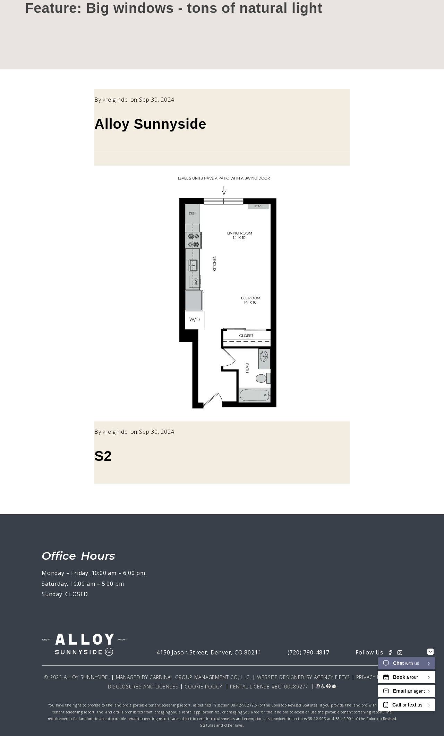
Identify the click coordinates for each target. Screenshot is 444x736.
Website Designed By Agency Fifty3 (303, 677)
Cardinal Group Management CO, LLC (199, 677)
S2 (103, 456)
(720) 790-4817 (309, 652)
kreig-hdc (115, 99)
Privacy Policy (375, 677)
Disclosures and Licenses (143, 686)
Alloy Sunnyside (150, 124)
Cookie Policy (203, 686)
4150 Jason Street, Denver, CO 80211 (208, 652)
